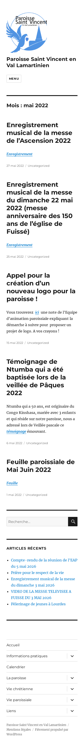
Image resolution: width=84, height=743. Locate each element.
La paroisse (16, 678)
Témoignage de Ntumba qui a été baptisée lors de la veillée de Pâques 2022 (36, 377)
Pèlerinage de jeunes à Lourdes (38, 604)
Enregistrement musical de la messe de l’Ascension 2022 (39, 132)
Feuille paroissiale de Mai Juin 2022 (40, 465)
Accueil (12, 645)
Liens (11, 711)
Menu (14, 78)
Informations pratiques (26, 656)
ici (37, 312)
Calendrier (15, 667)
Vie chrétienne (19, 689)
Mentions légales (18, 730)
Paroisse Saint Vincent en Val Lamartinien (41, 62)
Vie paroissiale (19, 700)
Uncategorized (39, 165)
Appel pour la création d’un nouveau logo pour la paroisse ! (40, 287)
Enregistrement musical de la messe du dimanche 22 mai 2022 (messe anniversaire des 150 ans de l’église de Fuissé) (39, 208)
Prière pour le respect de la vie (37, 572)
